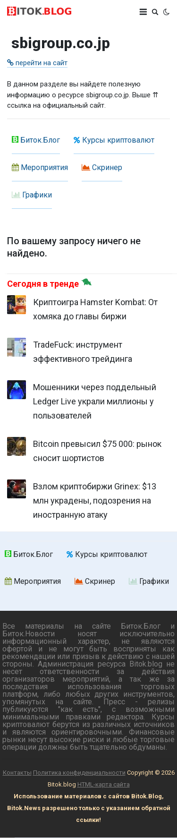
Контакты (17, 772)
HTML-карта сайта (103, 784)
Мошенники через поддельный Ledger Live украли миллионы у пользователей (94, 401)
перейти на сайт (37, 63)
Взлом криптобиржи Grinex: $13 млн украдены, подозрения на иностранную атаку (94, 500)
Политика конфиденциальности (79, 772)
